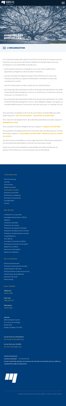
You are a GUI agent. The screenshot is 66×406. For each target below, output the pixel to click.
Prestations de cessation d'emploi (15, 228)
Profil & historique (10, 179)
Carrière (6, 203)
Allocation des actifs (10, 277)
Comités (7, 182)
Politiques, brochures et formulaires (16, 244)
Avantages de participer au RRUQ (15, 217)
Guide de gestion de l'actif (12, 269)
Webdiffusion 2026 (10, 122)
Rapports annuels (10, 187)
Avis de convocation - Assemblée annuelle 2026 (35, 116)
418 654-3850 (8, 293)
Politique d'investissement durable (15, 266)
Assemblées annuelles (11, 190)
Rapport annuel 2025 (51, 127)
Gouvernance (8, 184)
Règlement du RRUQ (11, 247)
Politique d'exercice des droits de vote (16, 271)
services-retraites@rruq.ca (12, 347)
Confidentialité (9, 201)
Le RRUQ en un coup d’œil (13, 215)
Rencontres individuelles (12, 249)
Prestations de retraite (11, 225)
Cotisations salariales (11, 223)
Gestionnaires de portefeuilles (14, 274)
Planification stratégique (12, 195)
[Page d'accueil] (7, 3)
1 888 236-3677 (9, 300)
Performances (8, 279)
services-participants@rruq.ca (14, 339)
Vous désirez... (8, 239)
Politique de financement (12, 198)
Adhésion (7, 220)
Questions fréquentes (11, 252)
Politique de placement (12, 263)
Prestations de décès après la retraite (16, 233)
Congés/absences (10, 236)
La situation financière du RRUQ (15, 241)
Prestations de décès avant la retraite (16, 231)
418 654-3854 (8, 308)
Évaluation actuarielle (11, 193)
